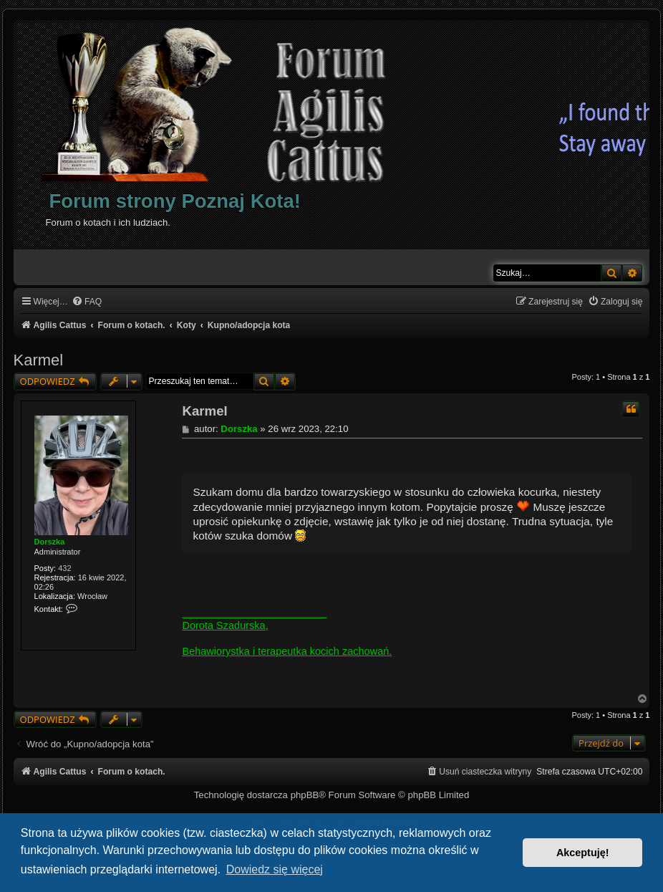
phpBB (305, 795)
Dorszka (49, 541)
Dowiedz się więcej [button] (274, 869)
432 (64, 568)
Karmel (39, 360)
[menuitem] (87, 302)
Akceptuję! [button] (582, 852)
